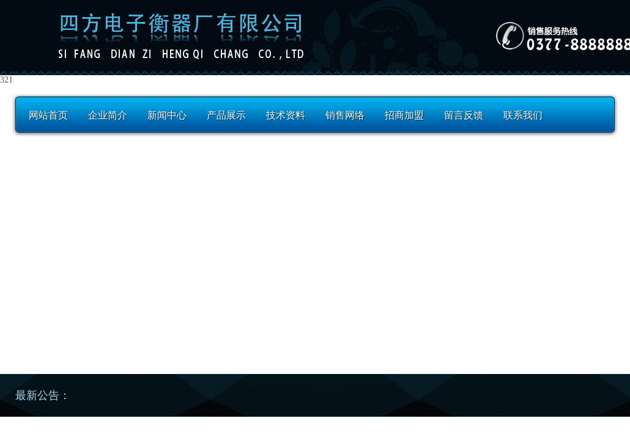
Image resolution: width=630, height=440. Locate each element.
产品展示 (226, 115)
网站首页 (48, 115)
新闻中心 (167, 115)
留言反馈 (463, 115)
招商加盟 (404, 115)
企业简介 (107, 115)
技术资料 (285, 115)
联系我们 (523, 115)
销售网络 (345, 115)
